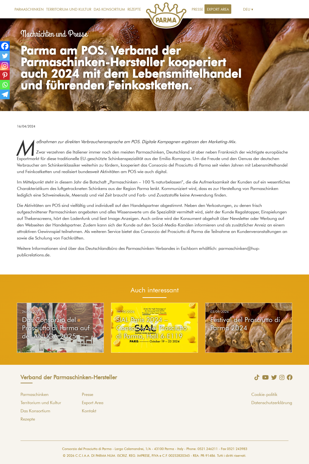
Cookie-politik (264, 395)
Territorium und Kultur (68, 9)
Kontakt (89, 411)
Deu (246, 9)
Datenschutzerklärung (271, 403)
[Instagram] (5, 65)
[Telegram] (5, 94)
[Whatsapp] (5, 85)
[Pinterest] (5, 75)
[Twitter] (5, 56)
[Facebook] (5, 46)
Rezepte (134, 9)
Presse (197, 9)
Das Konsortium (109, 9)
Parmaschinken (29, 9)
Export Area (218, 9)
